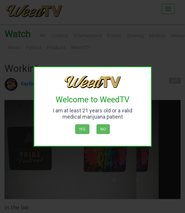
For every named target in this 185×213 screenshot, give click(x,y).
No (103, 129)
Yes (82, 129)
